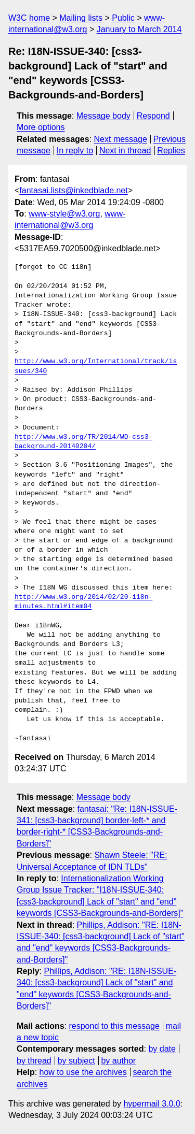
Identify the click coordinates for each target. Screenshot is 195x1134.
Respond (153, 115)
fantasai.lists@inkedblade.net (73, 190)
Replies (171, 150)
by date (161, 1048)
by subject (76, 1060)
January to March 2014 (139, 29)
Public (123, 17)
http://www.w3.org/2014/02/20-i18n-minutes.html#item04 (83, 602)
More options (41, 127)
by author (118, 1060)
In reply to (75, 150)
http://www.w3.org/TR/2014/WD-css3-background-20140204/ (83, 442)
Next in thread (125, 150)
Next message (120, 139)
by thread (34, 1060)
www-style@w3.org (64, 213)
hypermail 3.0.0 (151, 1103)
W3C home (29, 17)
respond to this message (114, 1026)
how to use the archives (83, 1072)
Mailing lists (80, 17)
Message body (103, 115)
